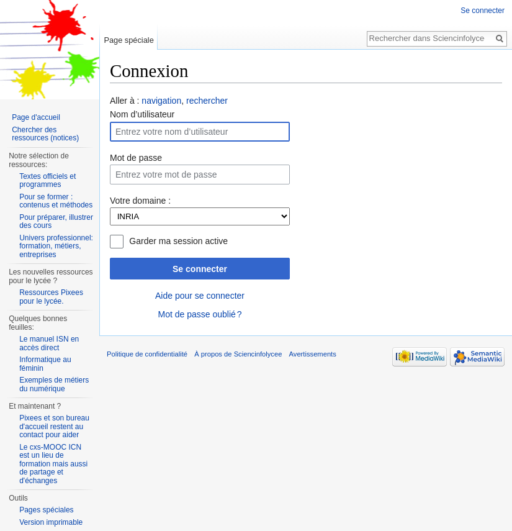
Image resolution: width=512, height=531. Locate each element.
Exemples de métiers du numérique (54, 384)
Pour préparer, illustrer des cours (56, 221)
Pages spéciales (46, 510)
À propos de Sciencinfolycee (238, 354)
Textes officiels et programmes (47, 180)
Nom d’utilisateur (142, 114)
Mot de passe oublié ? (199, 314)
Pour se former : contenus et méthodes (55, 201)
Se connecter (200, 269)
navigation (161, 101)
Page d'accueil (36, 117)
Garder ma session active (178, 241)
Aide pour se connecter (200, 296)
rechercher (207, 101)
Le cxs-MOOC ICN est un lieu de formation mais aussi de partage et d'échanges (53, 464)
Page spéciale (128, 40)
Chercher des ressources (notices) (45, 134)
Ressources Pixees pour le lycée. (51, 297)
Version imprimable (51, 522)
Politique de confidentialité (147, 354)
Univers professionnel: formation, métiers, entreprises (56, 246)
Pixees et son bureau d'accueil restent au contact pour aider (54, 426)
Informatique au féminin (45, 364)
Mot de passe (136, 158)
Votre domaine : (140, 201)
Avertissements (312, 354)
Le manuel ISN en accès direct (49, 343)
